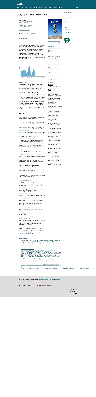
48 (65, 268)
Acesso (78, 0)
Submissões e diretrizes (57, 7)
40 (56, 268)
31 (47, 268)
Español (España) (67, 32)
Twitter (65, 21)
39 (55, 268)
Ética (30, 7)
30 (46, 268)
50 (67, 268)
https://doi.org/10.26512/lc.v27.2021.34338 (28, 33)
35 (51, 268)
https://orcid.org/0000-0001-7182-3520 (24, 26)
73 (91, 268)
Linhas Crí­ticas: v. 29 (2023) (45, 251)
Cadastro (74, 0)
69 (87, 268)
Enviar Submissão (68, 12)
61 (79, 268)
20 (35, 268)
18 (33, 268)
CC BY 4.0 (54, 95)
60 (78, 268)
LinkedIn (66, 22)
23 (38, 268)
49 (66, 268)
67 (85, 268)
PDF (50, 42)
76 (95, 268)
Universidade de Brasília (54, 279)
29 (45, 268)
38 (54, 268)
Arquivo (18, 7)
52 (69, 268)
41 (57, 268)
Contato (26, 7)
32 (48, 268)
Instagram (66, 20)
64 (82, 268)
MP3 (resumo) (51, 46)
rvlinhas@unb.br (24, 282)
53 (70, 268)
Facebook (66, 18)
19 (34, 268)
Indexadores (35, 7)
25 (40, 268)
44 (61, 268)
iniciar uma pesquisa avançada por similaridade (34, 270)
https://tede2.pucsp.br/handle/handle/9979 (27, 119)
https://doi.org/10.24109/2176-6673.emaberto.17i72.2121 (29, 233)
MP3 (54, 42)
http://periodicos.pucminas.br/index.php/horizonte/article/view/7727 (31, 142)
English (65, 30)
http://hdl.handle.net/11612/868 (24, 130)
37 (53, 268)
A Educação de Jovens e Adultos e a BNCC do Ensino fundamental (40, 256)
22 (37, 268)
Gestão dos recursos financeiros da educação (34, 261)
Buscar (76, 7)
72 (90, 268)
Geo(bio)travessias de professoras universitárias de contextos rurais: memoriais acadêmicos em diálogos (39, 251)
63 (81, 268)
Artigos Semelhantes (23, 238)
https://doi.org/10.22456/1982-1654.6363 (35, 228)
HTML (58, 42)
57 (74, 268)
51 (68, 268)
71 (89, 268)
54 (71, 268)
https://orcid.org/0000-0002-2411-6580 (24, 22)
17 (32, 268)
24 (39, 268)
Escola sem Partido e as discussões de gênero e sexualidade (47, 253)
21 (36, 268)
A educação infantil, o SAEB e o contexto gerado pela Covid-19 (38, 248)
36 (52, 268)
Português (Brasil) (67, 29)
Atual (22, 7)
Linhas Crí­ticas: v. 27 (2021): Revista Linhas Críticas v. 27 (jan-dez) (41, 254)
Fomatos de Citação (52, 63)
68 (86, 268)
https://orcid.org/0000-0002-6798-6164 (24, 30)
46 (63, 268)
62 (80, 268)
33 (49, 268)
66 (84, 268)
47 (64, 268)
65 (83, 268)
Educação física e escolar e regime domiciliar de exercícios (37, 245)
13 (28, 268)
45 (62, 268)
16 (31, 268)
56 (73, 268)
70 (88, 268)
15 (30, 268)
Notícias (45, 7)
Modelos (40, 7)
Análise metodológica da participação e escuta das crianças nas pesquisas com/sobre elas (39, 259)
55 (72, 268)
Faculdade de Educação (44, 279)
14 (29, 268)
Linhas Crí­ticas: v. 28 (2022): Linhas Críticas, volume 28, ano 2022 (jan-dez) (44, 241)
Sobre (50, 7)
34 (50, 268)
